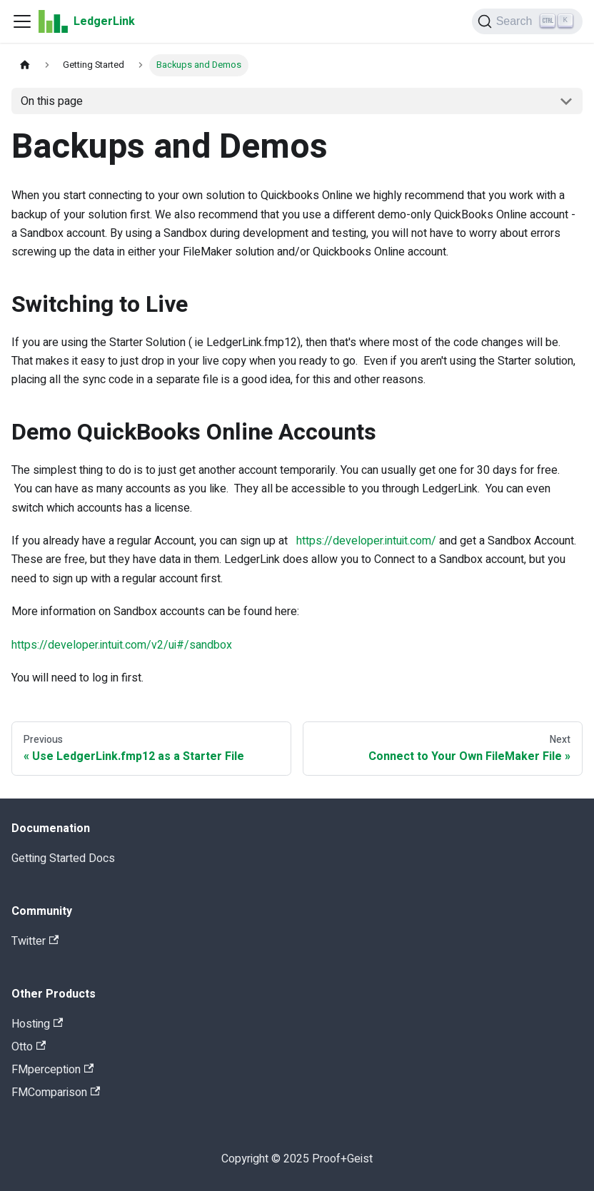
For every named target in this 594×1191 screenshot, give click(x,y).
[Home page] (25, 65)
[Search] (527, 21)
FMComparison (55, 1092)
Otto (28, 1046)
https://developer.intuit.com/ (366, 540)
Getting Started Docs (63, 858)
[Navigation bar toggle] (22, 21)
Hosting (37, 1024)
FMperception (52, 1069)
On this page (52, 101)
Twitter (35, 941)
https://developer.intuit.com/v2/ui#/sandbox (121, 645)
